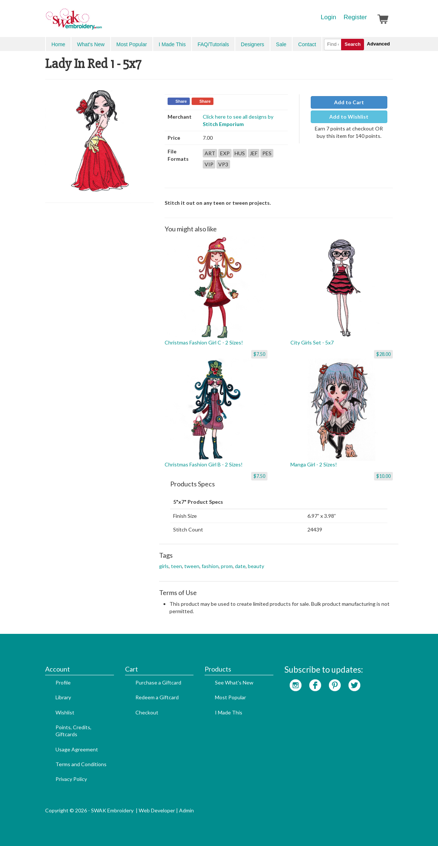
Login (328, 17)
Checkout (146, 712)
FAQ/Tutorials (213, 44)
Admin (186, 810)
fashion (210, 566)
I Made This (172, 44)
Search (352, 44)
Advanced (378, 44)
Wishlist (64, 712)
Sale (281, 44)
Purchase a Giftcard (158, 682)
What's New (90, 44)
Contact (307, 44)
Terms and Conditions (81, 764)
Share (181, 101)
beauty (256, 566)
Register (355, 17)
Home (58, 44)
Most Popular (132, 44)
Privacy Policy (71, 779)
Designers (252, 44)
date (240, 566)
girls (164, 566)
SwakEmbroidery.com (100, 22)
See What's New (234, 682)
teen (176, 566)
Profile (63, 682)
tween (191, 566)
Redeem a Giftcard (157, 697)
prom (227, 566)
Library (63, 697)
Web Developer (157, 810)
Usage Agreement (76, 749)
